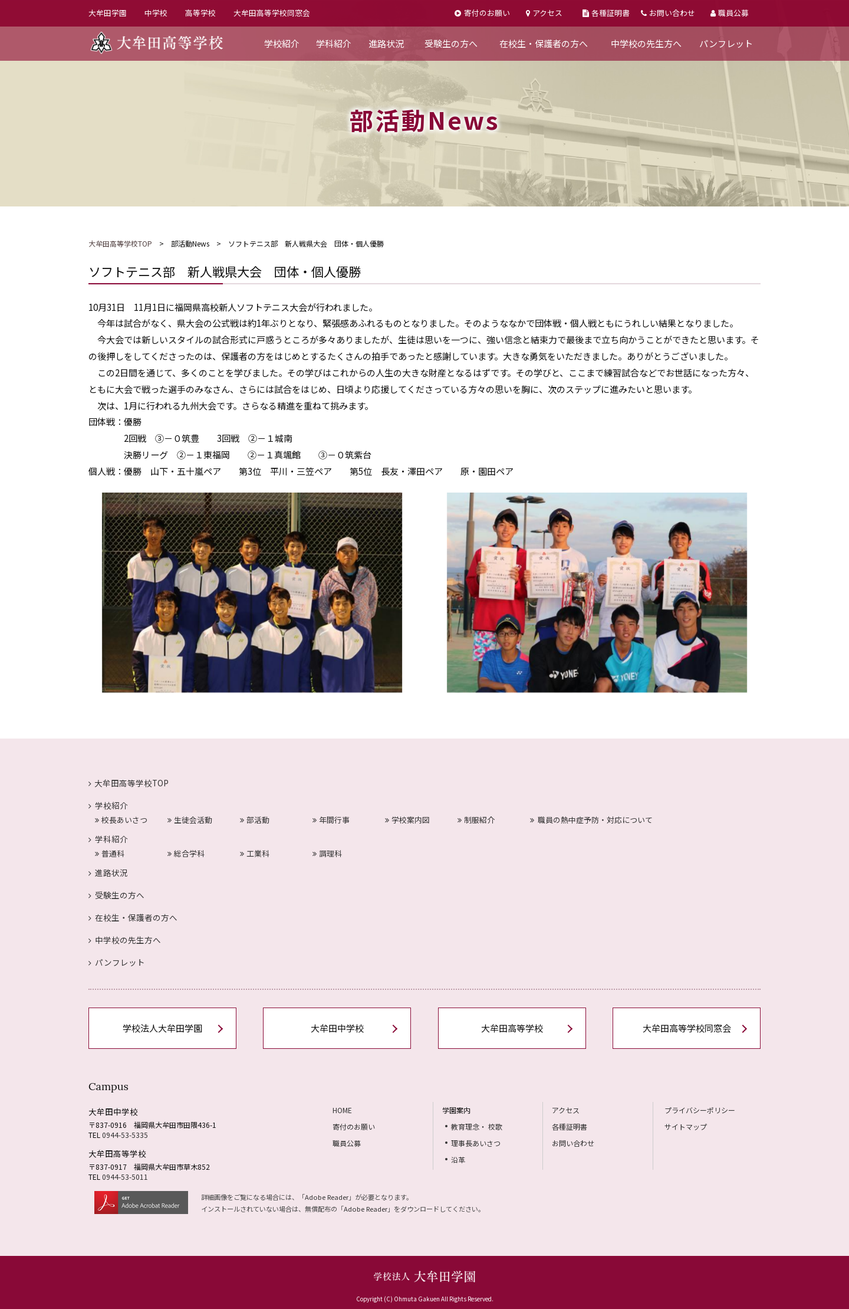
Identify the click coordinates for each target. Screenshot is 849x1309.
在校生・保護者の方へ (543, 43)
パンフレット (726, 43)
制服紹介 (476, 819)
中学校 (155, 12)
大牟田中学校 (337, 1028)
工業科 (254, 853)
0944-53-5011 (125, 1177)
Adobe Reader (326, 1197)
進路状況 (386, 43)
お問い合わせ (668, 12)
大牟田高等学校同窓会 (271, 12)
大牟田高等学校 (512, 1028)
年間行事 (331, 819)
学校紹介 (282, 43)
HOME (342, 1110)
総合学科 (186, 853)
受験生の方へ (451, 43)
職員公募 (729, 12)
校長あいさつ (121, 819)
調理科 (327, 853)
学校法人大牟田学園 (162, 1028)
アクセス (544, 12)
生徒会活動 (189, 819)
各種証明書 (606, 12)
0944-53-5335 (125, 1135)
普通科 (109, 853)
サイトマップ (685, 1126)
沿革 (458, 1159)
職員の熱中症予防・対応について (591, 819)
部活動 (254, 819)
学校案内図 (407, 819)
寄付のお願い (482, 12)
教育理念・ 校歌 (476, 1126)
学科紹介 (333, 43)
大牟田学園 (107, 12)
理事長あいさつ (476, 1143)
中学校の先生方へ (646, 43)
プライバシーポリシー (699, 1110)
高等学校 (200, 12)
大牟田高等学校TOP (120, 243)
